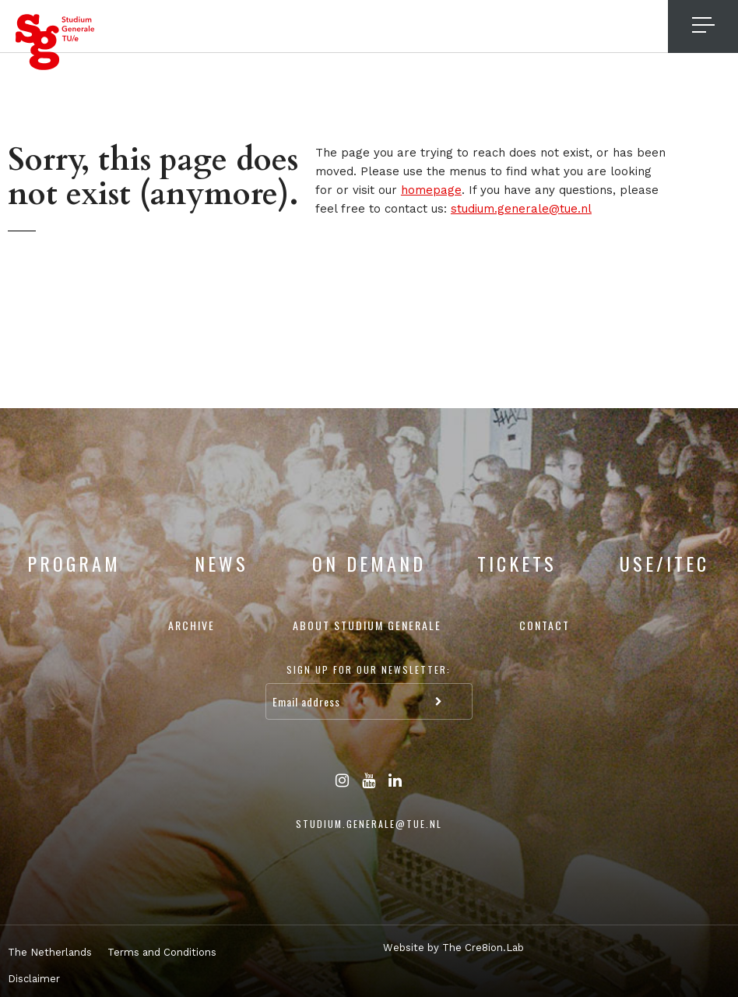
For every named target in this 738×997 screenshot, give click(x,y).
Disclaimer (34, 979)
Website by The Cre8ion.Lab (453, 947)
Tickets (517, 563)
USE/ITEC (664, 563)
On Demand (369, 563)
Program (74, 563)
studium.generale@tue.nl (521, 209)
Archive (191, 625)
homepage (431, 190)
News (221, 563)
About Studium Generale (367, 625)
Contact (544, 625)
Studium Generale (55, 42)
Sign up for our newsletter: (368, 669)
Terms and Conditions (161, 952)
